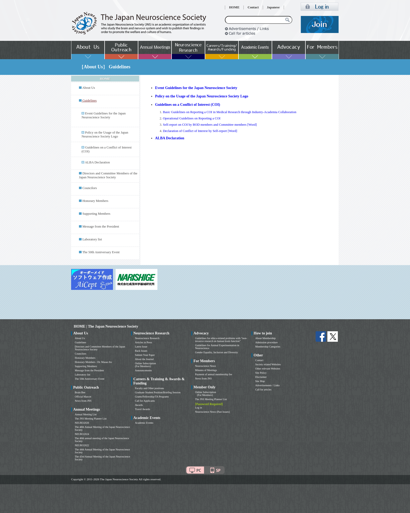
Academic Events (144, 422)
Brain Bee (80, 392)
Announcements (143, 370)
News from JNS (83, 400)
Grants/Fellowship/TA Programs (152, 396)
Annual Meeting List (85, 414)
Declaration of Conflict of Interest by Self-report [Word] (200, 131)
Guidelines (80, 342)
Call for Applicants (145, 400)
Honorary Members (95, 201)
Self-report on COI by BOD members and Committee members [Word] (210, 124)
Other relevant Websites (267, 368)
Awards (139, 405)
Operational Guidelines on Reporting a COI (191, 118)
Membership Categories (267, 346)
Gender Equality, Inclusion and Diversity (216, 352)
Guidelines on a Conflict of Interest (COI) (187, 105)
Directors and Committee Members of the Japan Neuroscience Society (108, 175)
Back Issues (141, 350)
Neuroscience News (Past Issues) (212, 411)
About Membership (265, 338)
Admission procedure (266, 342)
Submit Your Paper (145, 355)
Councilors (89, 188)
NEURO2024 (82, 434)
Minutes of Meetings (206, 370)
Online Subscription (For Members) (145, 365)
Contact (253, 7)
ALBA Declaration (97, 162)
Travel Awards (142, 409)
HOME (234, 7)
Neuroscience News (205, 366)
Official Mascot (83, 396)
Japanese (273, 7)
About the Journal (144, 359)
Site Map (260, 381)
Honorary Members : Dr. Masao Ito (93, 362)
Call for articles (263, 389)
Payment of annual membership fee (213, 374)
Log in (198, 407)
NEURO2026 (82, 422)
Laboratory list (92, 239)
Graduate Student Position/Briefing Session (157, 392)
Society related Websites (268, 364)
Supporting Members (96, 214)
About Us (88, 88)
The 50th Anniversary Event (100, 252)
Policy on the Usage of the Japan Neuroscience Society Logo (105, 134)
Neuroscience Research (147, 338)
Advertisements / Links (267, 385)
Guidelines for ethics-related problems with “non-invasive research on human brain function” (221, 340)
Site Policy (261, 372)
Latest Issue (141, 346)
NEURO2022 (82, 445)
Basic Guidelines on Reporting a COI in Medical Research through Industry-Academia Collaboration (229, 112)
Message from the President (100, 226)
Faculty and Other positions (149, 388)
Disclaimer (261, 377)
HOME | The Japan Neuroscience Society (106, 326)
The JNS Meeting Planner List (91, 418)
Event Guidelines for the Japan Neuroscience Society (104, 115)
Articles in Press (143, 342)
